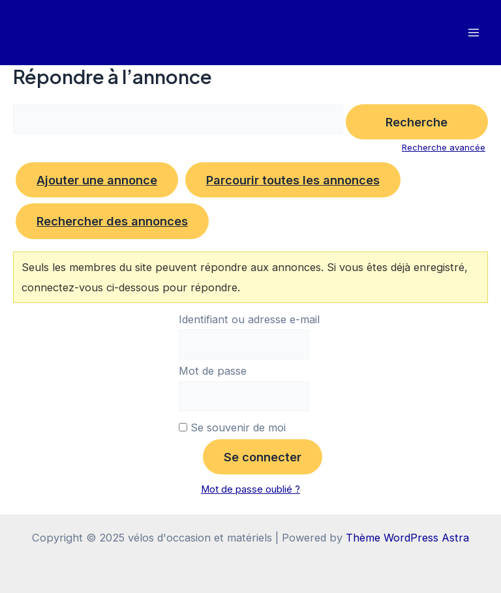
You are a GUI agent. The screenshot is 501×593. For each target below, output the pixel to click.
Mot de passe (213, 370)
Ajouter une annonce (97, 180)
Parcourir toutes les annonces (293, 180)
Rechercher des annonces (112, 221)
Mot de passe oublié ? (250, 489)
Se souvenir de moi (232, 427)
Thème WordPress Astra (407, 537)
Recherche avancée (443, 147)
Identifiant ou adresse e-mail (249, 319)
